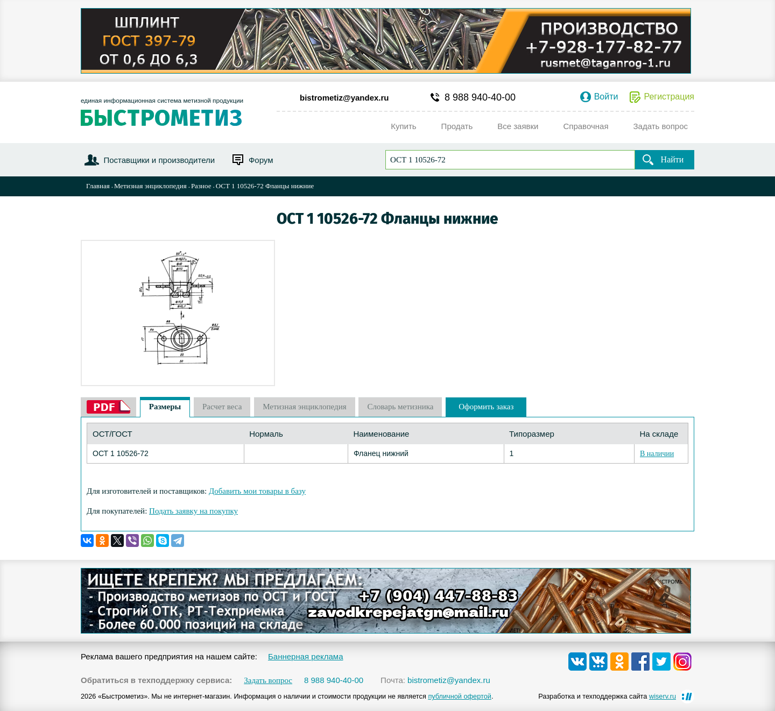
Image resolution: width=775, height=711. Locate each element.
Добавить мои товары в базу (257, 491)
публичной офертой (459, 696)
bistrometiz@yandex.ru (344, 98)
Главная (98, 186)
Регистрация (669, 97)
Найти (672, 159)
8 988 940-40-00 (480, 97)
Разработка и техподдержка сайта (607, 696)
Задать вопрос (268, 681)
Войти (606, 97)
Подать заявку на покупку (193, 511)
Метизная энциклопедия (150, 186)
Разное (201, 186)
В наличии (657, 454)
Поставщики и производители (159, 160)
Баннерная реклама (305, 656)
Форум (261, 160)
